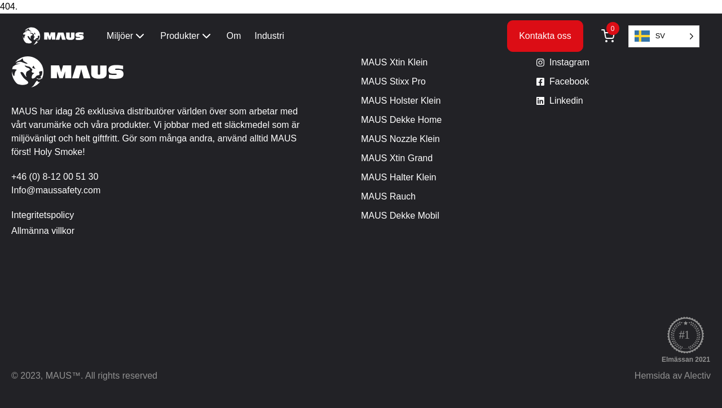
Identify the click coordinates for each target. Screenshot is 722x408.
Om (234, 36)
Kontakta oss (545, 36)
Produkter (186, 36)
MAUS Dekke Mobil (400, 215)
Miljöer (127, 36)
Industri (269, 36)
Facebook (569, 81)
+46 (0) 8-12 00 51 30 (54, 176)
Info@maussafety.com (55, 190)
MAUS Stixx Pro (393, 81)
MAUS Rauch (388, 196)
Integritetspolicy (42, 215)
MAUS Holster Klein (401, 100)
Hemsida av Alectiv (673, 375)
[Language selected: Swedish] (663, 36)
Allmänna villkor (42, 231)
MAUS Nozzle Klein (400, 139)
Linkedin (566, 100)
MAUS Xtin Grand (397, 158)
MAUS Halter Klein (398, 177)
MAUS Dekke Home (401, 120)
